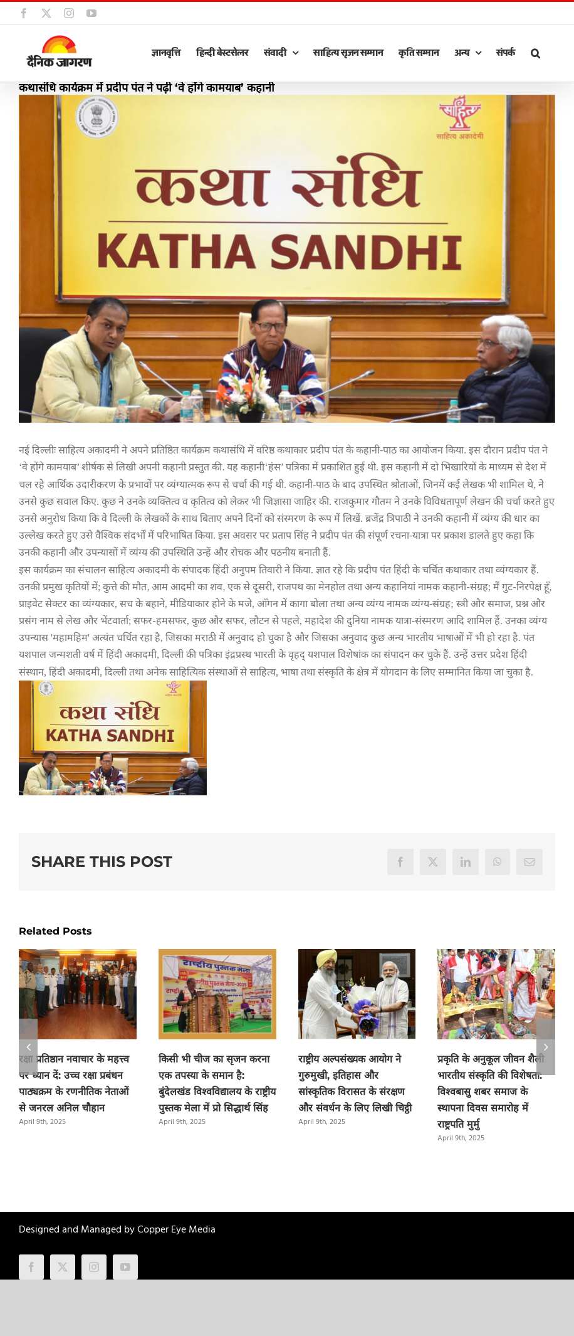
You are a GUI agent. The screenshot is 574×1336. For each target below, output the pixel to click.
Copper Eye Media (176, 1230)
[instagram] (94, 1267)
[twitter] (62, 1267)
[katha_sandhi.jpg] (287, 259)
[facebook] (31, 1267)
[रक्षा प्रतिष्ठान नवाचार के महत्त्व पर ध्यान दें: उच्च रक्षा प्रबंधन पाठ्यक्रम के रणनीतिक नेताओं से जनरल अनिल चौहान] (78, 957)
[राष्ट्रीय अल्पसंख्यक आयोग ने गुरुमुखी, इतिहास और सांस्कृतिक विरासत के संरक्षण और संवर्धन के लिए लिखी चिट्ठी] (357, 957)
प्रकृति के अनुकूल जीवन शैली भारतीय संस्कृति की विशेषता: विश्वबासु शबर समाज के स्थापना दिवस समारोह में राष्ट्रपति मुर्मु (490, 1091)
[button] (535, 53)
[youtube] (125, 1267)
